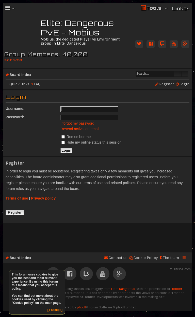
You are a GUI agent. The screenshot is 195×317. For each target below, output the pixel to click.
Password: (15, 117)
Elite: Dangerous (123, 289)
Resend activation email (79, 129)
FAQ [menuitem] (37, 84)
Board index (20, 74)
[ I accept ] (54, 310)
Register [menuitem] (166, 84)
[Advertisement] (97, 235)
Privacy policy (43, 198)
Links (179, 8)
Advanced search (184, 74)
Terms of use (17, 198)
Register (15, 212)
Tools (153, 8)
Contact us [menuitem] (118, 257)
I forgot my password (77, 123)
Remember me (76, 137)
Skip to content (13, 60)
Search (177, 74)
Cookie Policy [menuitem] (146, 257)
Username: (15, 109)
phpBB (81, 307)
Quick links (19, 84)
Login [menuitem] (184, 84)
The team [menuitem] (171, 257)
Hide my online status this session (91, 142)
